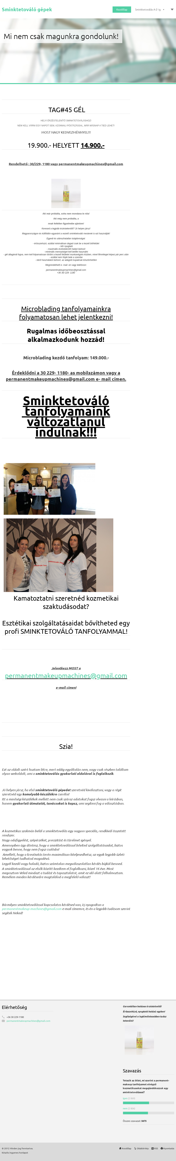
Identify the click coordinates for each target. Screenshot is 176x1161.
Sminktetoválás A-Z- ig (148, 9)
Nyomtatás (168, 1148)
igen (125, 1098)
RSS (156, 1148)
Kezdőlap (121, 9)
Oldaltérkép (143, 1148)
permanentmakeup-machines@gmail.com (31, 909)
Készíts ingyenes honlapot (15, 1152)
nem (125, 1108)
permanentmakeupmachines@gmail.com (66, 675)
